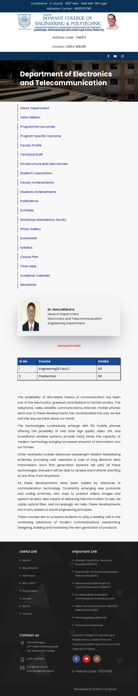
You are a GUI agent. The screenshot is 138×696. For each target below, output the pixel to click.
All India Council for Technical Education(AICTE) (93, 562)
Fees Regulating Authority (91, 617)
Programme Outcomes (37, 126)
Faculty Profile (31, 145)
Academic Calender (35, 275)
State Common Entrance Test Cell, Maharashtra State (96, 608)
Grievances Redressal (89, 625)
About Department (34, 108)
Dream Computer (105, 689)
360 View (71, 3)
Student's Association (36, 173)
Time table (28, 266)
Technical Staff (31, 154)
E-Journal (56, 3)
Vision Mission (30, 117)
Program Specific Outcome (40, 136)
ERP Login (101, 3)
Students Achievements (38, 192)
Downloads (28, 238)
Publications (29, 201)
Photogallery (30, 591)
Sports (26, 606)
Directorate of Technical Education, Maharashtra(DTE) (97, 573)
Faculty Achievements (37, 182)
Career (26, 598)
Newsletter (28, 285)
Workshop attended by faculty (43, 220)
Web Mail (87, 3)
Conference (39, 3)
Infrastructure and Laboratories (44, 164)
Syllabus (26, 247)
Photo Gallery (30, 229)
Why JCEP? (29, 583)
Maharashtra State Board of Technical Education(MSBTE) (92, 585)
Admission (28, 575)
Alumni (26, 560)
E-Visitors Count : (92, 671)
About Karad (30, 568)
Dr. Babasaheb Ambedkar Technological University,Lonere (95, 596)
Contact (27, 614)
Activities (27, 210)
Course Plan (29, 257)
